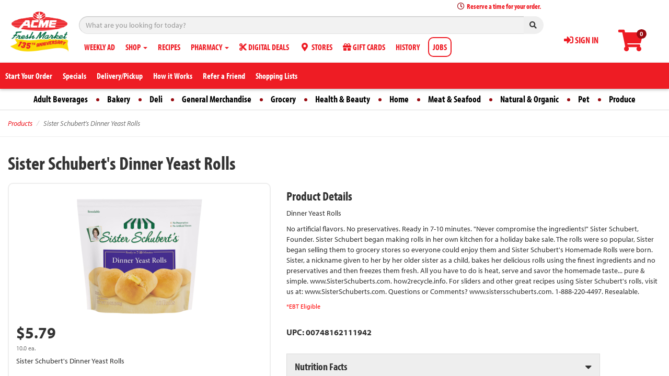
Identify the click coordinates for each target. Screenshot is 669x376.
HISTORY (408, 47)
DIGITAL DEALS (264, 47)
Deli (156, 99)
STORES (315, 47)
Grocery (283, 99)
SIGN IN (581, 40)
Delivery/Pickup (120, 75)
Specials (74, 75)
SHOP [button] (136, 47)
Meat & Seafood (454, 99)
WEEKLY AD (99, 47)
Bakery (118, 99)
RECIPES (169, 47)
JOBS (440, 47)
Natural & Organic (529, 99)
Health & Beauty (342, 99)
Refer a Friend (224, 75)
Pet (584, 99)
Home (399, 99)
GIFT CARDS (364, 47)
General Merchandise (216, 99)
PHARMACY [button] (210, 47)
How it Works (172, 75)
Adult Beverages (60, 99)
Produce (622, 99)
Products (20, 123)
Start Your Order (28, 75)
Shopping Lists (276, 75)
